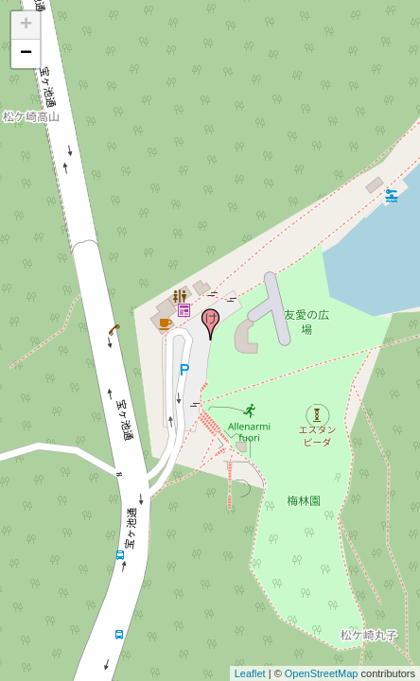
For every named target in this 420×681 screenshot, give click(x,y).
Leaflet (250, 673)
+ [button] (26, 25)
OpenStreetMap (322, 673)
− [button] (26, 54)
